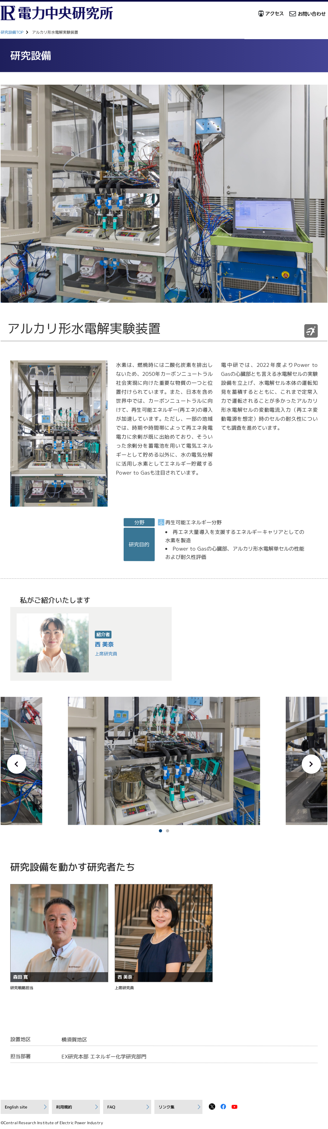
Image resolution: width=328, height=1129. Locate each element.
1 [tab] (160, 830)
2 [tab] (167, 830)
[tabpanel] (164, 761)
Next (311, 764)
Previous (16, 764)
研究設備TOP (12, 32)
